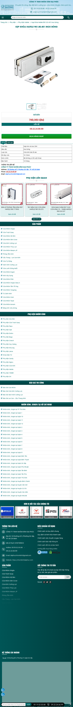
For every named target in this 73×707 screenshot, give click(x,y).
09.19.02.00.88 (39, 8)
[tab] (3, 142)
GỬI (28, 705)
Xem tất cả (36, 219)
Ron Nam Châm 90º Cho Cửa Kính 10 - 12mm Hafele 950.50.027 (61, 209)
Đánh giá (10, 142)
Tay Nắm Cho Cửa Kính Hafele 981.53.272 (36, 208)
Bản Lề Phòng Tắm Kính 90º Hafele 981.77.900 (12, 208)
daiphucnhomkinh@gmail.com (15, 174)
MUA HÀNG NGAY (36, 136)
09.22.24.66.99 (51, 8)
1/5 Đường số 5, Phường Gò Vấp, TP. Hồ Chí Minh (23, 169)
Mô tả (3, 142)
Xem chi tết (12, 214)
